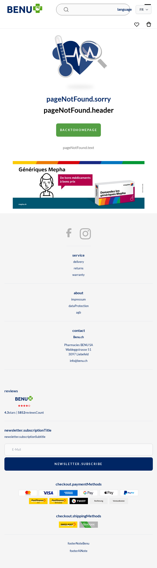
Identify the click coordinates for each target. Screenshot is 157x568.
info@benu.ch (78, 361)
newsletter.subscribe (78, 464)
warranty (78, 275)
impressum (78, 299)
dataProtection (79, 306)
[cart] (149, 23)
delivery (78, 262)
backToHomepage (78, 130)
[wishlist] (136, 22)
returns (78, 268)
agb (78, 312)
